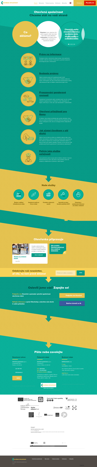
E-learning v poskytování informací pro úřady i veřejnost (78, 204)
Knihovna (57, 3)
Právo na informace (50, 54)
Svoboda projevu (48, 73)
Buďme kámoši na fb (72, 303)
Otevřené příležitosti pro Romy (53, 113)
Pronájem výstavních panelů (48, 203)
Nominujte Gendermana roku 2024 (71, 34)
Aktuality (64, 3)
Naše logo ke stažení (48, 388)
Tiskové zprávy (49, 3)
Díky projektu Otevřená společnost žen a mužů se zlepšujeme (57, 248)
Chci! (80, 272)
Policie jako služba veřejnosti (49, 153)
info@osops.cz (18, 372)
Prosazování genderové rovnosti (52, 94)
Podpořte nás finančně (72, 295)
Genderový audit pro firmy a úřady (33, 203)
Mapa (17, 378)
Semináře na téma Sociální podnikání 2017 (63, 203)
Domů (35, 3)
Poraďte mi (90, 3)
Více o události (39, 255)
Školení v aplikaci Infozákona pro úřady (18, 203)
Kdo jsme (41, 3)
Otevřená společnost (37, 459)
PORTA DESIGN (82, 465)
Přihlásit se (79, 3)
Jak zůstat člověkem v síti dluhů (53, 132)
